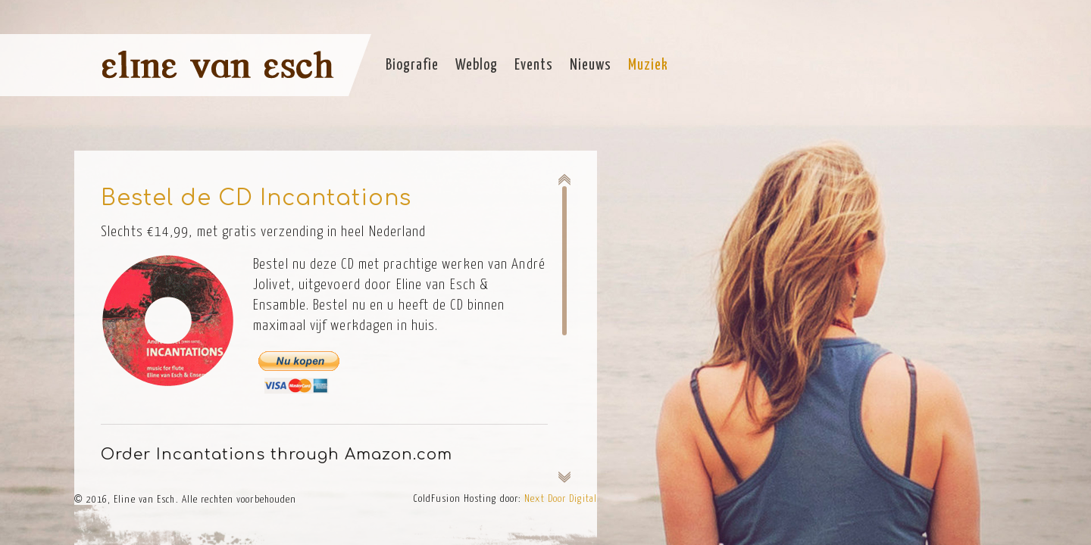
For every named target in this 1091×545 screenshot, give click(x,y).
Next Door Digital (560, 499)
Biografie (412, 65)
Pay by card (296, 386)
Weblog (476, 65)
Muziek (648, 65)
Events (533, 65)
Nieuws (590, 65)
